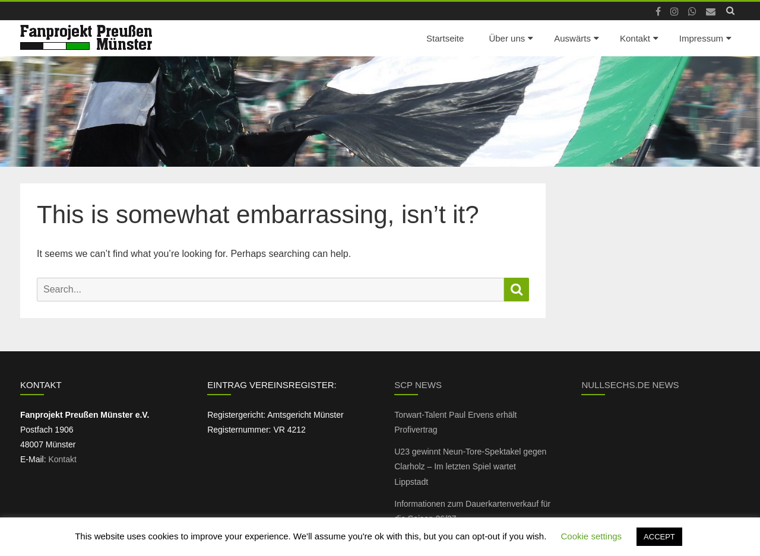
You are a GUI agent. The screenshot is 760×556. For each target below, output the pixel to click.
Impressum (701, 38)
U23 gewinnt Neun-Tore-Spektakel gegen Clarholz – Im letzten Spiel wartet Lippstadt (470, 466)
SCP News (418, 385)
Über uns (507, 38)
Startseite (445, 38)
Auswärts (572, 38)
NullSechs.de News (630, 385)
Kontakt (635, 38)
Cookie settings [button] (591, 536)
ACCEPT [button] (659, 536)
